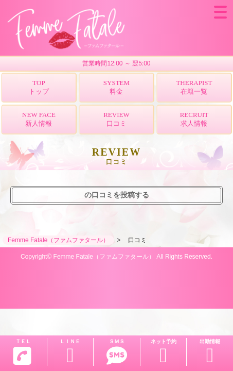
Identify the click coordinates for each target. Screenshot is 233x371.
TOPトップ (39, 87)
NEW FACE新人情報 (39, 119)
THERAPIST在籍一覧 (194, 87)
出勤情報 (210, 352)
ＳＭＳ (117, 352)
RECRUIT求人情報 (194, 119)
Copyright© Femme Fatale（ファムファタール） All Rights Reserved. (116, 256)
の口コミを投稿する (116, 195)
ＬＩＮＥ (70, 352)
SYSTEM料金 (116, 87)
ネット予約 (163, 352)
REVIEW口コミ (116, 119)
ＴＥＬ (22, 352)
